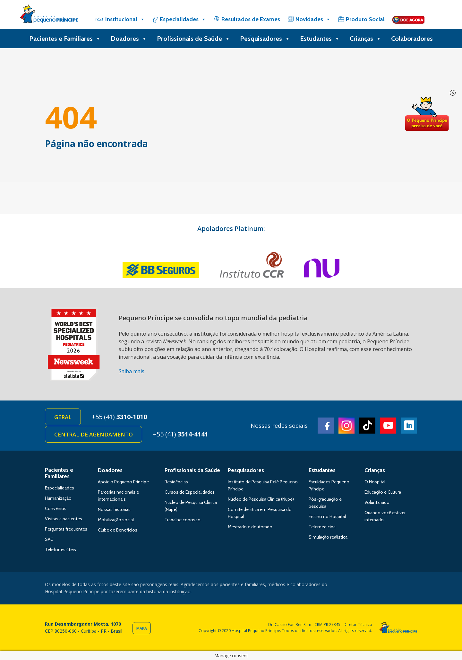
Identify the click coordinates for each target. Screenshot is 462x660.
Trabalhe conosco (183, 520)
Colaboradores (412, 38)
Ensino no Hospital (327, 516)
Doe (426, 114)
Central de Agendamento (93, 434)
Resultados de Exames (250, 19)
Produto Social (365, 19)
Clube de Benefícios (117, 530)
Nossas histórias (114, 509)
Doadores (129, 38)
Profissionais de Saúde (193, 38)
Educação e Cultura (382, 492)
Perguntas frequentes (66, 529)
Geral (63, 417)
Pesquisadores (265, 38)
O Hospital (374, 482)
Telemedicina (322, 527)
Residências (176, 482)
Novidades (313, 19)
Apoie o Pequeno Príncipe (123, 482)
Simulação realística (328, 537)
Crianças (365, 38)
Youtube (388, 426)
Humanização (58, 498)
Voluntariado (376, 502)
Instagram (346, 426)
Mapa (141, 628)
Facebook (326, 426)
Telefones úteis (60, 549)
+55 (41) (119, 416)
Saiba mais (131, 371)
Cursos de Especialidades (190, 492)
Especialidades (183, 19)
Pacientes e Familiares (65, 38)
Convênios (55, 508)
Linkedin (409, 426)
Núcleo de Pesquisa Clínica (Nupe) (261, 499)
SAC (49, 539)
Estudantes (320, 38)
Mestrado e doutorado (250, 527)
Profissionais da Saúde (192, 470)
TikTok (367, 426)
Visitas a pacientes (63, 519)
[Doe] (408, 19)
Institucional (125, 19)
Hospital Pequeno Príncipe (49, 15)
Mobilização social (116, 520)
